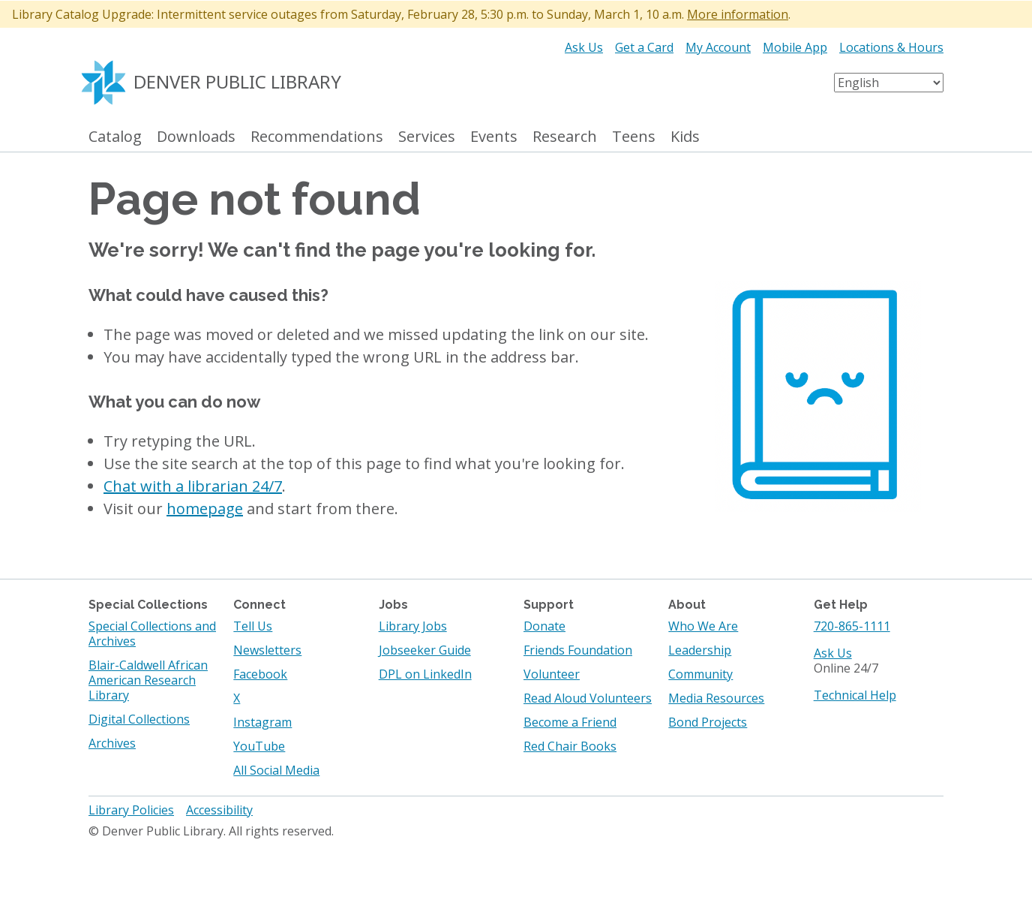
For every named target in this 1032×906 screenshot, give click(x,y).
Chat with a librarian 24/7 (193, 486)
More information (737, 14)
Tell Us (252, 626)
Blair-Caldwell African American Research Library (148, 680)
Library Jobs (413, 626)
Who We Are (703, 626)
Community (700, 674)
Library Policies (131, 810)
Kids (685, 137)
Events (494, 137)
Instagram (262, 722)
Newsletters (267, 650)
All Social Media (276, 770)
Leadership (699, 650)
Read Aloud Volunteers (588, 698)
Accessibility (219, 810)
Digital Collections (139, 719)
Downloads (196, 137)
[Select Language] (889, 82)
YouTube (259, 746)
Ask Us (584, 47)
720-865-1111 (852, 626)
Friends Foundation (578, 650)
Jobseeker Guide (425, 650)
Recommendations (316, 137)
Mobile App (795, 47)
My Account (718, 47)
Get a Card (644, 47)
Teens (634, 137)
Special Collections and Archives (152, 633)
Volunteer (552, 674)
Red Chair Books (570, 746)
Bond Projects (707, 722)
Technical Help (855, 695)
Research (564, 137)
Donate (545, 626)
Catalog (115, 137)
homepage (204, 508)
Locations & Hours (891, 47)
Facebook (260, 674)
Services (426, 137)
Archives (112, 743)
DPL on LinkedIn (425, 674)
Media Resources (716, 698)
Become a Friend (570, 722)
